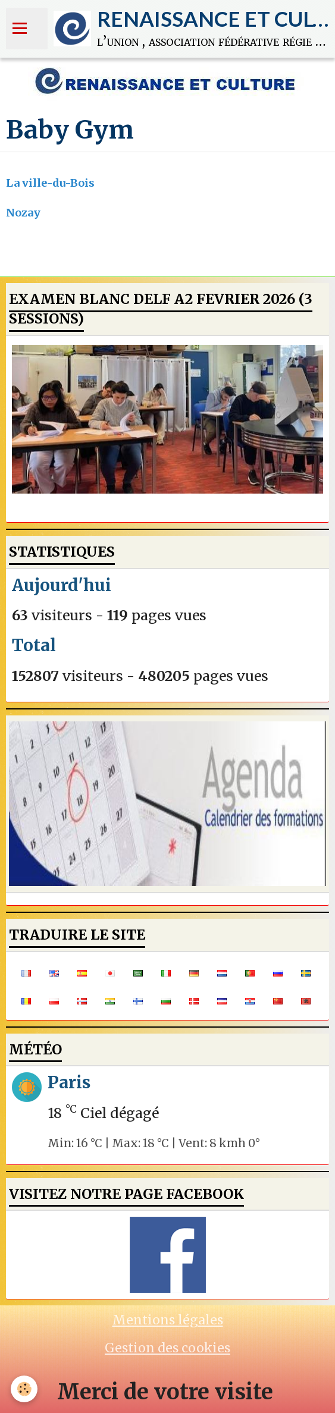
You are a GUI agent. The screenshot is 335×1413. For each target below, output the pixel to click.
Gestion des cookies (167, 1348)
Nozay (23, 212)
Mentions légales (167, 1320)
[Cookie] (24, 1389)
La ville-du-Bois (50, 183)
